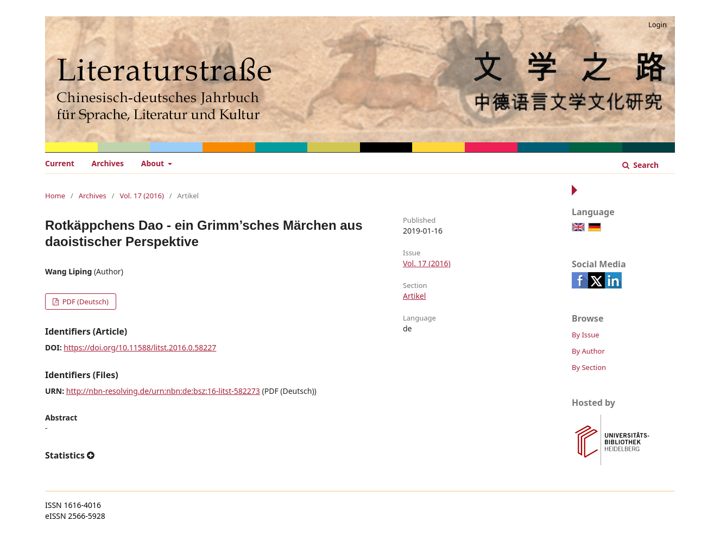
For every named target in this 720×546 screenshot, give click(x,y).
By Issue (585, 335)
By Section (589, 367)
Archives (108, 163)
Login (657, 24)
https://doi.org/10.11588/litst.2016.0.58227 (140, 347)
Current (59, 163)
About (153, 163)
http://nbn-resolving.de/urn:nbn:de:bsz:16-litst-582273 (163, 391)
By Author (588, 351)
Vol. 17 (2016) (141, 195)
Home (55, 195)
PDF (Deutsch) (84, 301)
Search (645, 165)
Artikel (414, 296)
